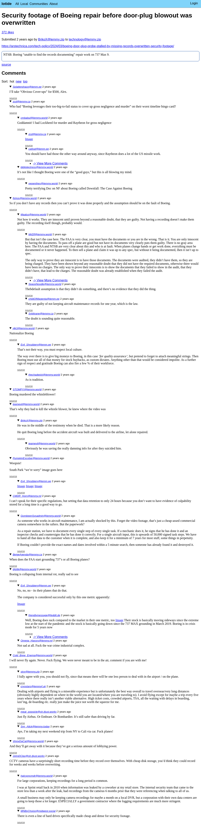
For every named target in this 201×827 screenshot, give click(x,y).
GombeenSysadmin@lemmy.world (41, 515)
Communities (38, 4)
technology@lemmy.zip (85, 39)
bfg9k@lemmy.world (24, 569)
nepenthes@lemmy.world (43, 183)
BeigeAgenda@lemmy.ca (27, 554)
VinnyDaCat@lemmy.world (28, 741)
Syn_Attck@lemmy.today (35, 726)
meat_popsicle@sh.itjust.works (39, 711)
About (53, 4)
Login (194, 3)
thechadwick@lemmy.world (44, 374)
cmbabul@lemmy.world (34, 117)
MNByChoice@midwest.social (38, 811)
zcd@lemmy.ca (21, 101)
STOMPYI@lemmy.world (27, 389)
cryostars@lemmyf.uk (33, 686)
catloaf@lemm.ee (38, 148)
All (17, 4)
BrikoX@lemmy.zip (51, 39)
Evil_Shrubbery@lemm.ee (36, 344)
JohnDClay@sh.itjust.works (29, 755)
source (6, 64)
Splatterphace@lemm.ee (27, 86)
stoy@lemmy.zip (30, 671)
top (25, 81)
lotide (7, 4)
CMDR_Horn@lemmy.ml (27, 495)
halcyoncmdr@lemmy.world (37, 775)
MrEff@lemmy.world (40, 234)
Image (29, 139)
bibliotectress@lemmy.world (37, 167)
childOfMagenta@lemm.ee (43, 298)
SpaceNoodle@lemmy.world (44, 284)
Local (24, 4)
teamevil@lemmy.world (26, 404)
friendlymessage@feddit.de (44, 615)
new (18, 81)
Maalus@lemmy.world (33, 214)
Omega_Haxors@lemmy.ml (37, 640)
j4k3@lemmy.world (24, 328)
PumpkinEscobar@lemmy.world (31, 458)
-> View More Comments (50, 163)
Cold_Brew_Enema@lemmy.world (32, 655)
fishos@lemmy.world (25, 198)
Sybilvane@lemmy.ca (40, 313)
